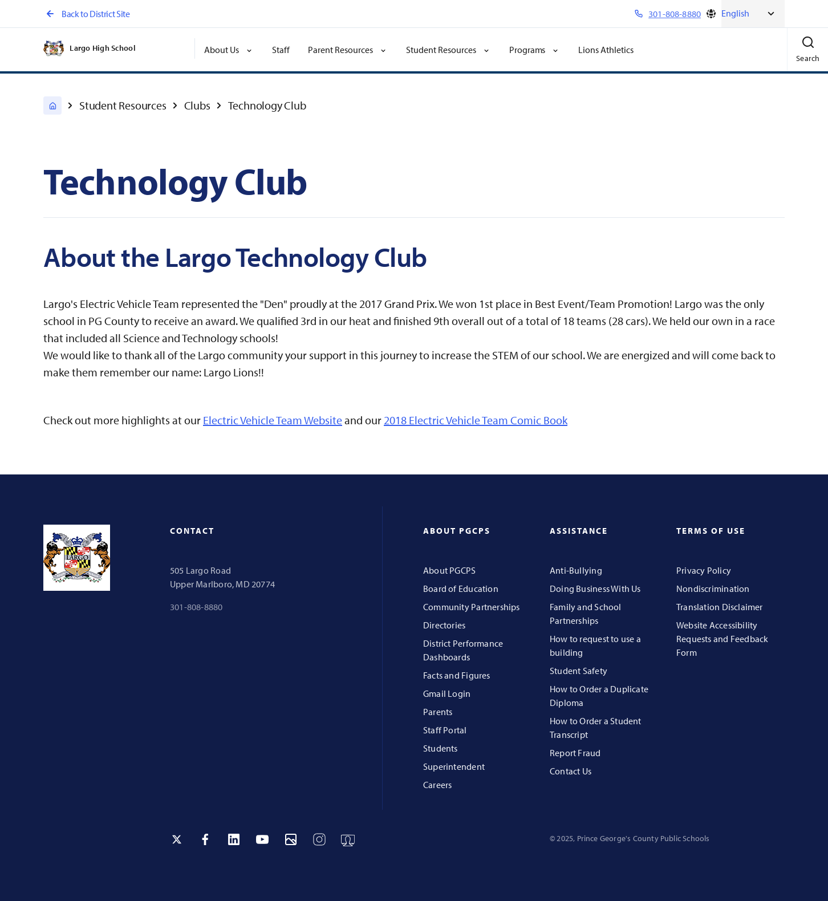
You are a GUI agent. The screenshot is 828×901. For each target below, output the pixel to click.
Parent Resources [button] (348, 49)
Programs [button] (535, 49)
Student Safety (578, 670)
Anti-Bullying (576, 570)
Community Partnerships (471, 606)
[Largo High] (52, 105)
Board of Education (460, 588)
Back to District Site (86, 14)
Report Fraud (575, 752)
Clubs (197, 105)
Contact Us (570, 771)
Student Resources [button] (448, 49)
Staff (281, 49)
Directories (444, 625)
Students (440, 748)
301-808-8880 (196, 606)
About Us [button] (229, 49)
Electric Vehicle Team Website (272, 420)
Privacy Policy (703, 570)
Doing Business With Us (595, 588)
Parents (437, 711)
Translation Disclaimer (719, 606)
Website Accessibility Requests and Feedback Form (722, 638)
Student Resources (123, 105)
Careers (437, 784)
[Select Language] (753, 13)
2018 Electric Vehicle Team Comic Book (475, 420)
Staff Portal (445, 730)
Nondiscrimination (713, 588)
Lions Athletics (606, 49)
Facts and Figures (456, 675)
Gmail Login (446, 693)
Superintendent (454, 766)
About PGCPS (449, 570)
